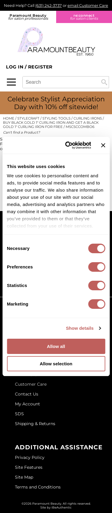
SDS (19, 413)
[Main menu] (11, 82)
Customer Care (31, 384)
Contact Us (26, 394)
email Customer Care (87, 5)
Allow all (56, 346)
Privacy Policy (30, 457)
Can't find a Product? (21, 132)
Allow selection (56, 363)
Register (40, 67)
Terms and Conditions (38, 487)
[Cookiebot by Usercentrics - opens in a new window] (68, 145)
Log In (15, 67)
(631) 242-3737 (48, 5)
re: (84, 17)
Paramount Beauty (28, 17)
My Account (27, 404)
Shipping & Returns (35, 423)
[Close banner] (103, 145)
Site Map (24, 477)
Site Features (28, 467)
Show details (80, 328)
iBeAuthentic (61, 507)
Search (104, 82)
